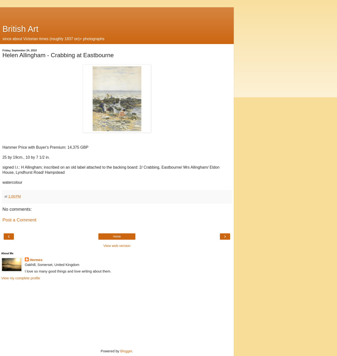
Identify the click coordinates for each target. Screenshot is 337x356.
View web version (117, 246)
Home (117, 236)
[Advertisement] (117, 13)
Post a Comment (19, 219)
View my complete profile (20, 278)
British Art (20, 29)
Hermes (36, 260)
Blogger (126, 351)
